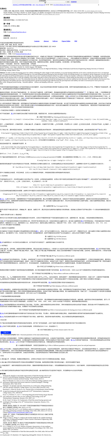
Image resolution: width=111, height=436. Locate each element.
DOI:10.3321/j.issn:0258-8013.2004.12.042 (20, 412)
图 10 (1, 326)
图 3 (37, 231)
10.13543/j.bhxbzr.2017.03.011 (62, 4)
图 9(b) (2, 313)
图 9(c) (2, 316)
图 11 (2, 349)
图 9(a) (2, 304)
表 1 (18, 326)
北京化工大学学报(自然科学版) (22, 4)
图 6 (1, 259)
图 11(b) (12, 342)
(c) (16, 342)
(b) (6, 199)
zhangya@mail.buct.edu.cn (18, 32)
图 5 (97, 248)
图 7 (61, 270)
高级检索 (74, 2)
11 (88, 178)
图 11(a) (73, 340)
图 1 (12, 113)
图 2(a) (2, 199)
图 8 (50, 282)
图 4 (1, 242)
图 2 (82, 221)
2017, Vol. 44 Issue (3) (39, 4)
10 (98, 129)
